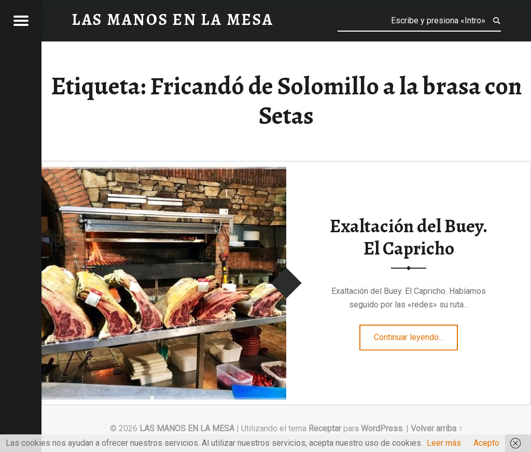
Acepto (486, 443)
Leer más (444, 443)
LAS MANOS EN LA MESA (186, 428)
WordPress (381, 428)
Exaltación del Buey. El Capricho (408, 237)
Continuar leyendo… (416, 334)
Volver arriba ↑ (437, 428)
